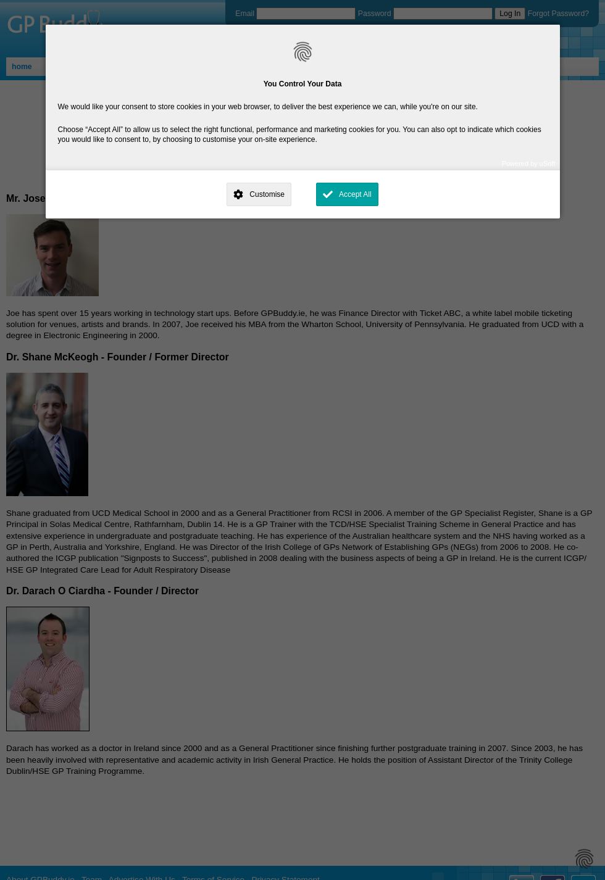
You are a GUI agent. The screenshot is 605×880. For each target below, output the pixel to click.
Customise (267, 194)
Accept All (355, 194)
